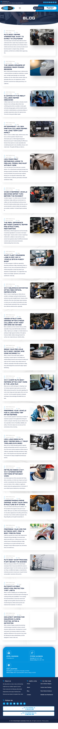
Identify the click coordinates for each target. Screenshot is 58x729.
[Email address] (9, 659)
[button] (19, 8)
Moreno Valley (50, 8)
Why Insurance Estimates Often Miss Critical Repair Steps (14, 290)
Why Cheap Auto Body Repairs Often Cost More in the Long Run (14, 382)
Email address (12, 662)
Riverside (38, 8)
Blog (17, 32)
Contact (29, 700)
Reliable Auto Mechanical (47, 700)
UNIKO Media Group (10, 30)
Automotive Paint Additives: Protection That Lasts (14, 594)
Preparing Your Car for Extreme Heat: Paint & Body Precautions (15, 535)
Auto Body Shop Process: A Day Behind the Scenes (14, 566)
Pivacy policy (45, 727)
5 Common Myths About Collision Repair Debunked (15, 98)
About (28, 693)
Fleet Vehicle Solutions (46, 697)
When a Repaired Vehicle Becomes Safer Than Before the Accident (16, 194)
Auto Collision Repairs (46, 689)
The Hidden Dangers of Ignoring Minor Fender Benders (15, 67)
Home (28, 689)
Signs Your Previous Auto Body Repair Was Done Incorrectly (14, 351)
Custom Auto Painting (46, 693)
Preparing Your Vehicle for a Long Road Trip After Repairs (15, 413)
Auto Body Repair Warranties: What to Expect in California (14, 37)
